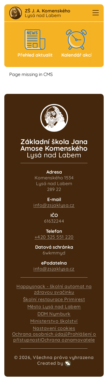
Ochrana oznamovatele (68, 340)
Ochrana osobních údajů (40, 334)
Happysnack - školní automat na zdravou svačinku (54, 289)
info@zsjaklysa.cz (54, 205)
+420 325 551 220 (54, 237)
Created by (54, 363)
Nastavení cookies (54, 328)
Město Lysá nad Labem (54, 306)
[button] (96, 13)
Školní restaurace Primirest (54, 299)
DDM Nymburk (54, 314)
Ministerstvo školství (54, 321)
